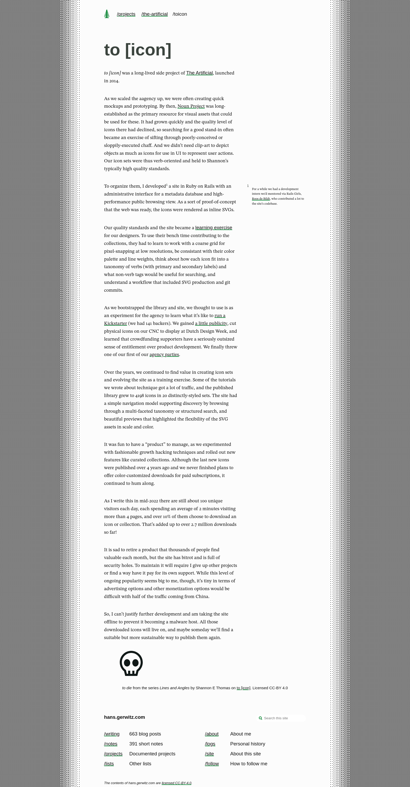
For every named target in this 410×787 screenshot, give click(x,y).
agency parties (164, 354)
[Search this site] (281, 718)
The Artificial (199, 73)
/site (209, 753)
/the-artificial (154, 14)
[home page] (107, 14)
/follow (212, 763)
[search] (260, 718)
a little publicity (211, 323)
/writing (111, 734)
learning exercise (213, 227)
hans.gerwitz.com (124, 717)
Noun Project (191, 106)
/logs (210, 743)
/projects (126, 14)
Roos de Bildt (261, 198)
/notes (110, 743)
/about (212, 734)
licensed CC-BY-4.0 (176, 783)
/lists (109, 763)
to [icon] (243, 688)
